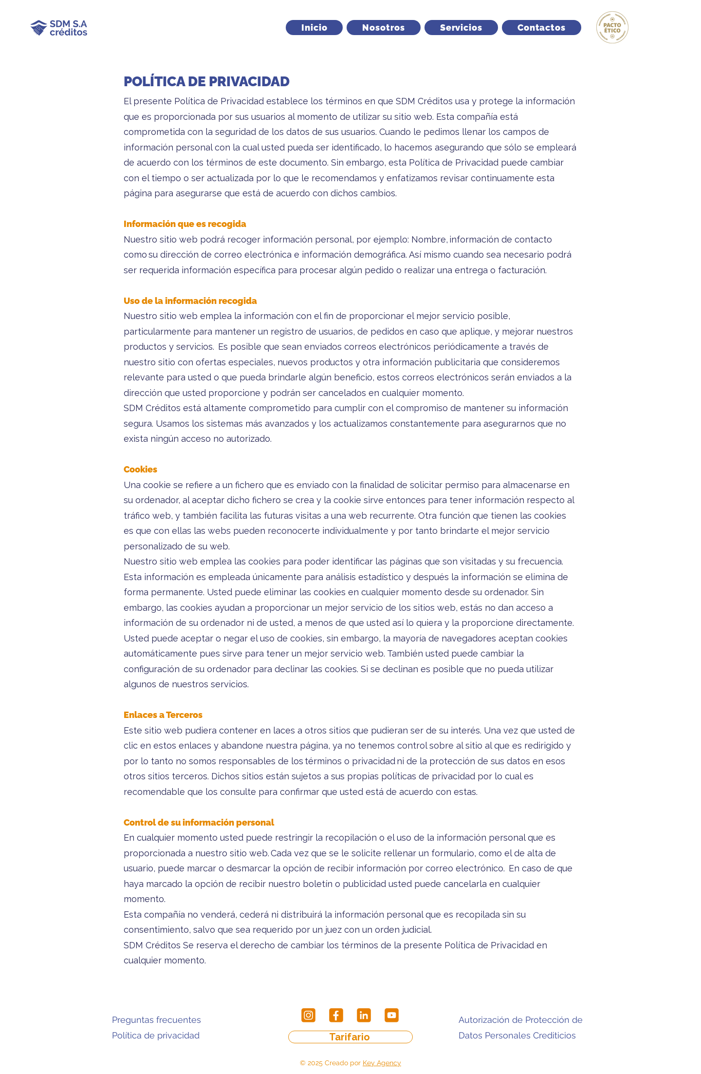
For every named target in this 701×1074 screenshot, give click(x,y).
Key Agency (382, 1063)
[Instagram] (308, 1015)
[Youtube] (392, 1015)
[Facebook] (336, 1015)
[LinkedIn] (364, 1015)
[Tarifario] (350, 1037)
